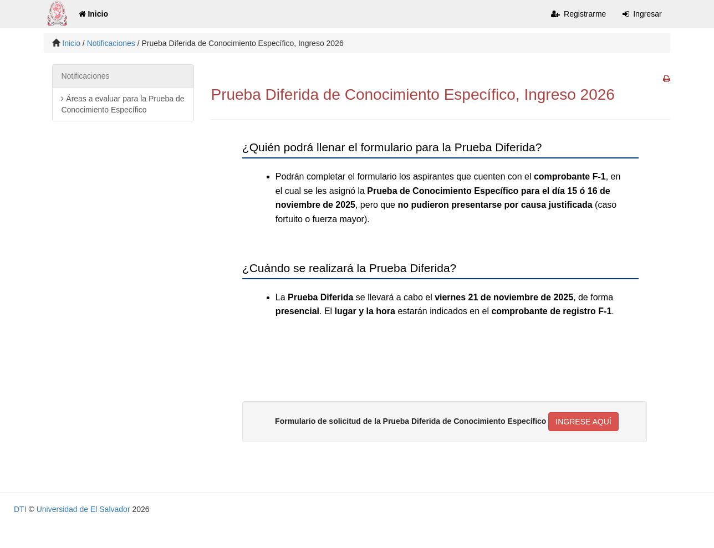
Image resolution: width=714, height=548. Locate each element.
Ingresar (642, 13)
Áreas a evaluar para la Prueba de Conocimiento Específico (122, 104)
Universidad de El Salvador (83, 509)
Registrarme (578, 13)
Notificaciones (111, 43)
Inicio (93, 13)
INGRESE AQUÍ (583, 421)
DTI (20, 509)
